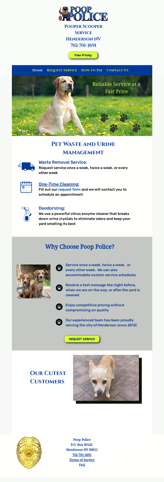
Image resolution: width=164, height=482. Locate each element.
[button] (106, 378)
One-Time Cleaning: (59, 184)
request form (69, 189)
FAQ (82, 465)
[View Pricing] (83, 55)
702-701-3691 (83, 45)
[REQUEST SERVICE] (82, 339)
